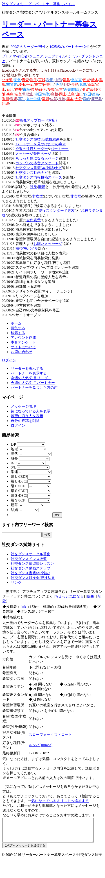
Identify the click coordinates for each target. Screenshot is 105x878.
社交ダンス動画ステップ (30, 568)
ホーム (16, 323)
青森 (25, 80)
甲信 (58, 85)
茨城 (86, 80)
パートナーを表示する (29, 373)
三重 (59, 89)
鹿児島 (96, 99)
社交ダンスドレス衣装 (29, 559)
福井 (18, 89)
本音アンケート (23, 342)
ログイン (9, 360)
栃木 (94, 80)
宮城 (41, 80)
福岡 (45, 99)
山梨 (66, 85)
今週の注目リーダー (32, 149)
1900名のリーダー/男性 (27, 47)
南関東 (11, 85)
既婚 (41, 187)
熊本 (70, 99)
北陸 (82, 85)
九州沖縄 (33, 99)
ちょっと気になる (69, 596)
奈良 (18, 94)
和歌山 (28, 94)
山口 (79, 94)
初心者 (22, 56)
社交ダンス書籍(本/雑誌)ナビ (39, 168)
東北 (17, 80)
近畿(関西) (72, 89)
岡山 (62, 94)
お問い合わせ (21, 352)
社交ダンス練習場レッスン (32, 563)
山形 (58, 80)
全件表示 (33, 220)
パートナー (60, 149)
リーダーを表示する (27, 368)
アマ (12, 56)
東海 (26, 89)
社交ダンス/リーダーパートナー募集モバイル (38, 4)
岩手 (33, 80)
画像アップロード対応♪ (38, 120)
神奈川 (48, 85)
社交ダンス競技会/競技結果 (38, 139)
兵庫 (9, 94)
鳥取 (46, 94)
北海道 (7, 80)
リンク (16, 582)
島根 (54, 94)
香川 (5, 99)
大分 (78, 99)
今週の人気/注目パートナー (33, 383)
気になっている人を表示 (30, 411)
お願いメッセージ (48, 244)
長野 (74, 85)
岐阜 (34, 89)
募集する (18, 328)
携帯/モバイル (27, 248)
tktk (23, 607)
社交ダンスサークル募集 (30, 554)
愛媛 (13, 99)
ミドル (72, 56)
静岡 (42, 89)
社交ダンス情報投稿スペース (39, 177)
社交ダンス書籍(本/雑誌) (30, 573)
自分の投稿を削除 (25, 421)
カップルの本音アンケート (37, 163)
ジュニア (36, 56)
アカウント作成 (23, 337)
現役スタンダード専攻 (57, 210)
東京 (38, 85)
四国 (87, 94)
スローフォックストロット (50, 730)
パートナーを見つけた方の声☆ (41, 144)
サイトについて (23, 347)
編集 (90, 596)
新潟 (91, 85)
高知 (21, 99)
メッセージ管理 (23, 406)
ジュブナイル (55, 56)
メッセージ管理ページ (33, 153)
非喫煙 (37, 196)
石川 (9, 89)
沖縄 (5, 104)
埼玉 (21, 85)
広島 (71, 94)
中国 (38, 94)
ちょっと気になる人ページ (37, 158)
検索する (18, 333)
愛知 (51, 89)
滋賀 (85, 89)
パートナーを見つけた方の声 (34, 387)
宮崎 (86, 99)
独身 (33, 187)
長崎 (61, 99)
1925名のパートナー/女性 (69, 47)
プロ (5, 56)
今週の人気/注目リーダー (31, 378)
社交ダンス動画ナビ (32, 172)
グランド (88, 56)
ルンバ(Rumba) (41, 740)
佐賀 (53, 99)
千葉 (30, 85)
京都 (93, 89)
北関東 (76, 80)
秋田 (50, 80)
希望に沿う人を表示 (27, 416)
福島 (66, 80)
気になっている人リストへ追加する (56, 796)
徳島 (95, 94)
